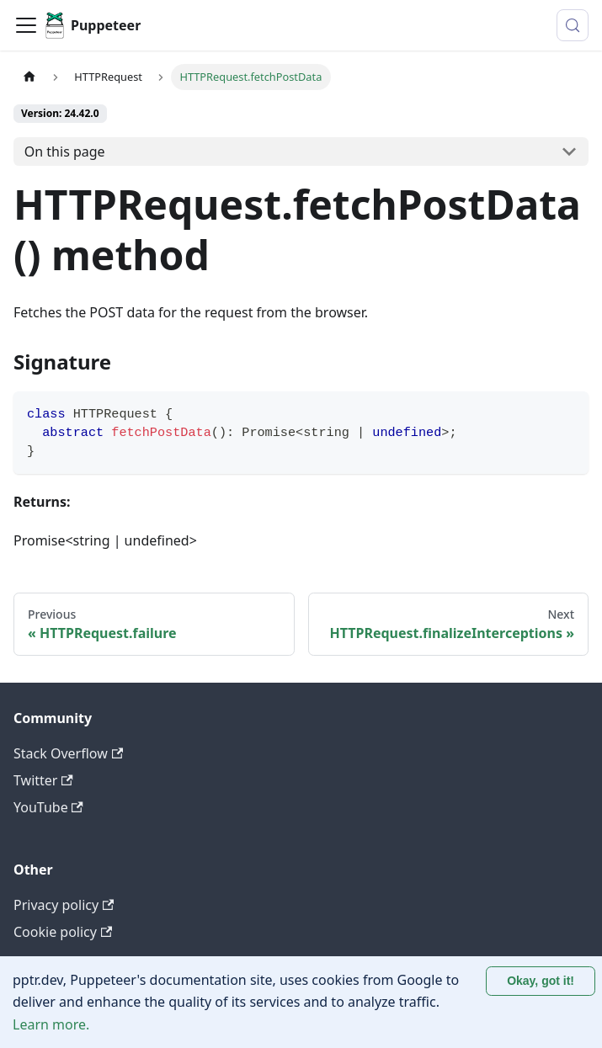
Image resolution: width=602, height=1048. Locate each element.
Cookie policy (62, 932)
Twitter (43, 780)
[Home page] (29, 77)
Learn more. (51, 1024)
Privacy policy (63, 905)
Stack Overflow (68, 753)
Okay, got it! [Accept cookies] (540, 980)
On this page (64, 151)
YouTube (48, 807)
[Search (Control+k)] (573, 25)
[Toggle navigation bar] (26, 25)
